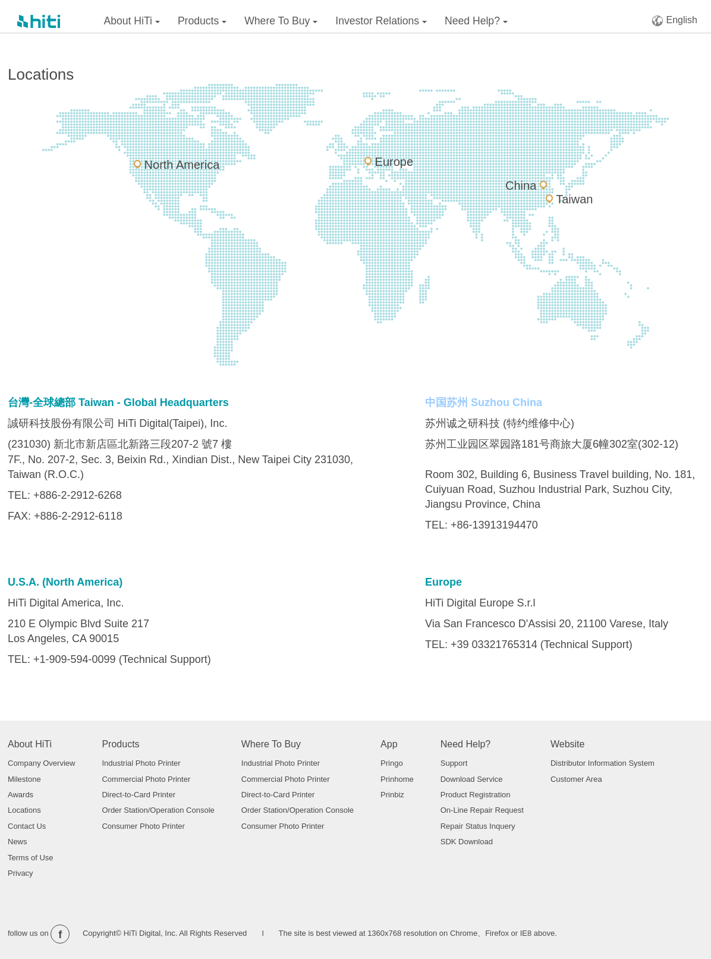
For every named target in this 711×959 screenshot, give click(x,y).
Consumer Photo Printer (143, 826)
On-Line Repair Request (482, 810)
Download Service (472, 779)
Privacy (20, 873)
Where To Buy (280, 21)
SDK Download (467, 841)
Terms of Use (31, 857)
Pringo (391, 763)
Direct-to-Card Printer (138, 794)
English (674, 20)
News (17, 841)
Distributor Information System (602, 763)
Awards (20, 794)
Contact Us (27, 826)
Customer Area (576, 779)
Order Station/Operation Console (158, 810)
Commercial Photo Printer (146, 779)
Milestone (24, 779)
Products (202, 21)
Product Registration (476, 794)
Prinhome (397, 779)
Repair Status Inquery (478, 826)
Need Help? (476, 21)
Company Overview (41, 763)
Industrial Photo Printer (141, 763)
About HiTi (132, 21)
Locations (24, 810)
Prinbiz (392, 794)
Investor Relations (381, 21)
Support (454, 763)
